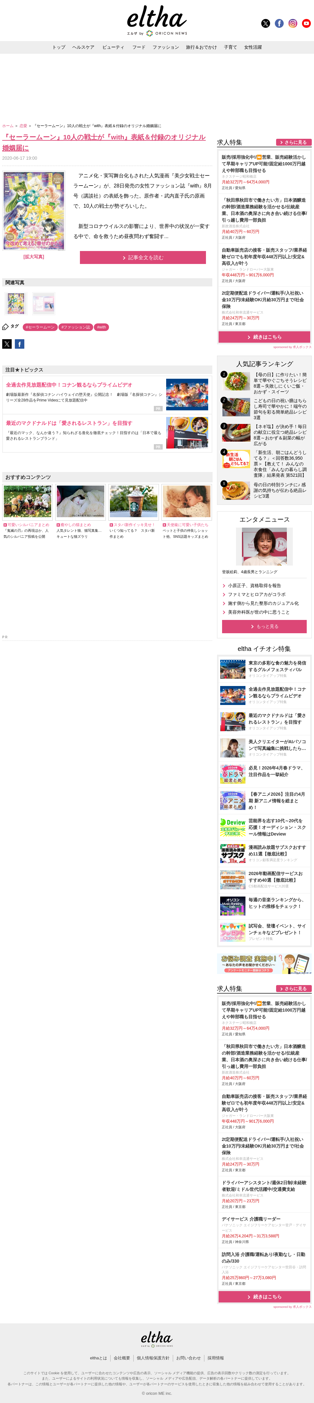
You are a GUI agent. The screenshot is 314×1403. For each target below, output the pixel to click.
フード (139, 47)
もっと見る (268, 626)
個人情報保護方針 (153, 1358)
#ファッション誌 (76, 327)
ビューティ (113, 47)
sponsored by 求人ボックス (292, 347)
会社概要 (122, 1358)
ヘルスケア (83, 47)
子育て (230, 47)
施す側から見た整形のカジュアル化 (263, 603)
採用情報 (216, 1358)
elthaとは (98, 1358)
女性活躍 (253, 47)
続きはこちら (267, 337)
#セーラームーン (40, 327)
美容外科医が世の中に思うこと (259, 612)
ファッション (166, 47)
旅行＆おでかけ (201, 47)
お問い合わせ (188, 1358)
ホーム (8, 126)
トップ (58, 47)
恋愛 (24, 126)
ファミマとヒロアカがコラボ (257, 594)
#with (101, 327)
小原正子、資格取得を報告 (254, 585)
